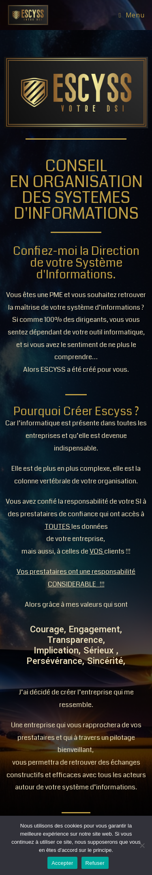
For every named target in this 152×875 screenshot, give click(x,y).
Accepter (62, 863)
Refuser (95, 863)
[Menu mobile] (131, 15)
